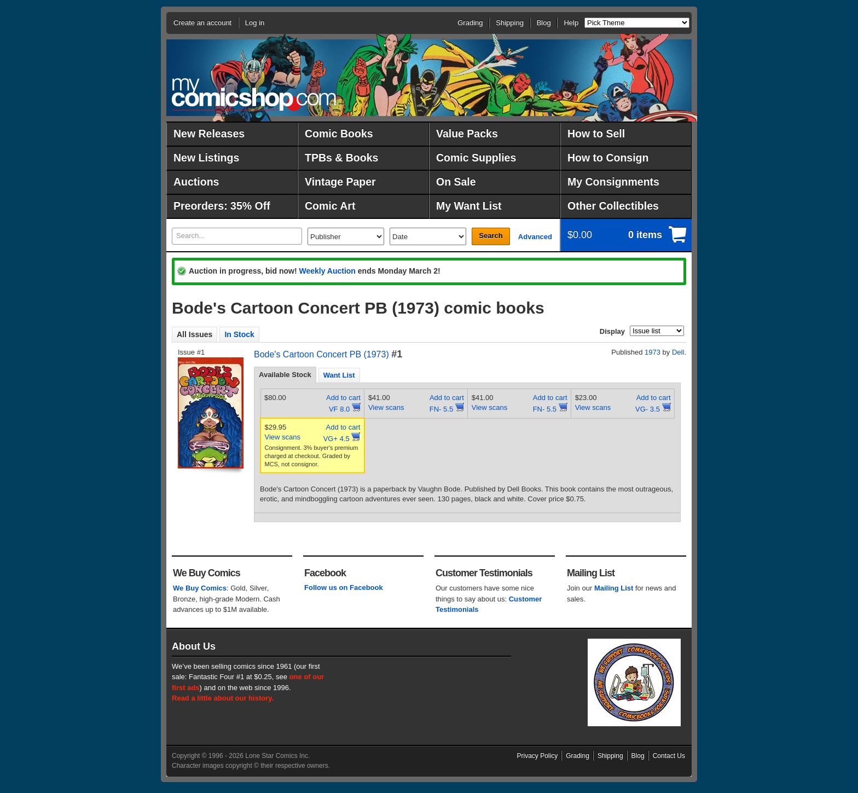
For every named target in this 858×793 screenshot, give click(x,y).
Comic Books (339, 134)
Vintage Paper (340, 182)
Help (571, 23)
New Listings (206, 158)
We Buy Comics (200, 588)
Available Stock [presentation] (285, 375)
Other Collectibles (613, 206)
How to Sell (596, 134)
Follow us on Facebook (343, 587)
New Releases (209, 134)
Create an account (202, 23)
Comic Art (330, 206)
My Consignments (613, 182)
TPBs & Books (341, 158)
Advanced (535, 236)
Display (612, 331)
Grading (470, 23)
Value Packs (467, 134)
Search (490, 235)
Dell (678, 352)
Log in (254, 23)
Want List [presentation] (339, 375)
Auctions (196, 182)
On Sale (456, 182)
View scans (386, 407)
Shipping (510, 23)
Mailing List (614, 588)
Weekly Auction (327, 271)
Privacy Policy (537, 756)
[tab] (285, 375)
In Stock (239, 334)
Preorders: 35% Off (221, 206)
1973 (652, 352)
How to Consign (607, 158)
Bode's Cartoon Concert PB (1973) (321, 354)
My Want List (469, 206)
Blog (544, 23)
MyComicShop (254, 94)
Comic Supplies (476, 158)
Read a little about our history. (223, 698)
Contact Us (669, 756)
